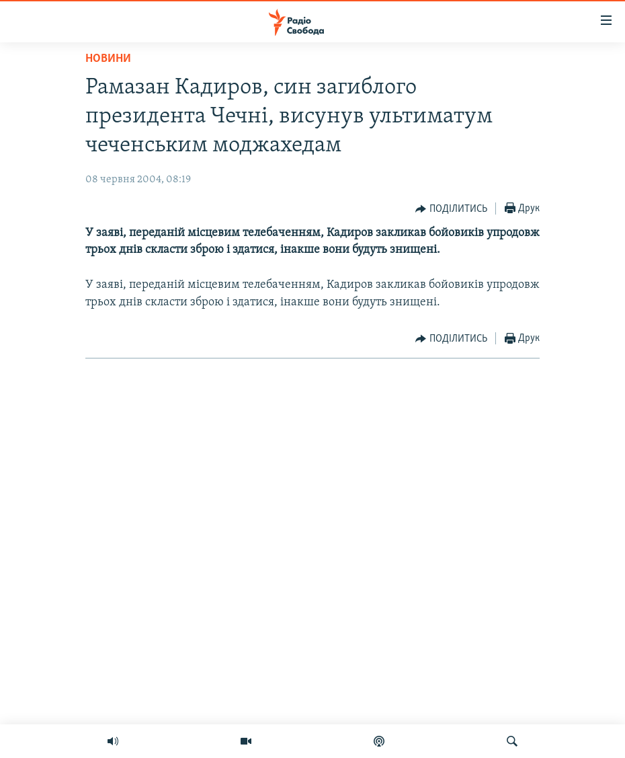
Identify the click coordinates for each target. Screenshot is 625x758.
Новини (108, 58)
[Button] (451, 209)
